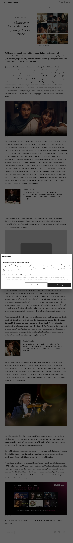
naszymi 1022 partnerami (14, 265)
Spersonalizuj (36, 285)
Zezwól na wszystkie (60, 285)
